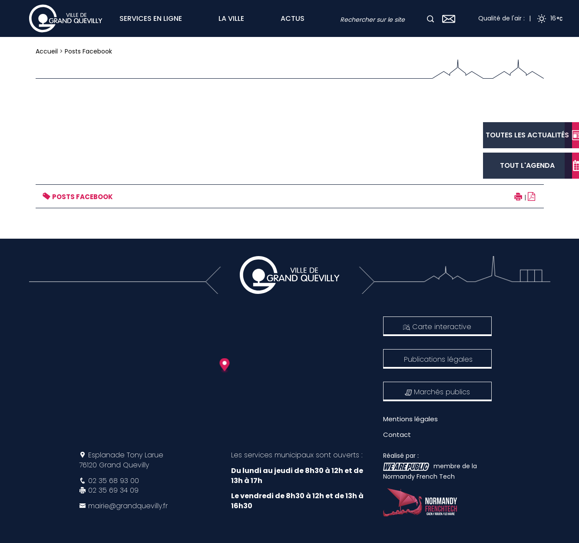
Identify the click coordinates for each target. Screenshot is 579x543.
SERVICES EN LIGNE (150, 18)
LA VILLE (231, 18)
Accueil (47, 51)
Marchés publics (437, 392)
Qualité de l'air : (501, 18)
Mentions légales (410, 418)
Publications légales (438, 359)
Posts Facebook (88, 51)
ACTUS (292, 18)
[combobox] (382, 19)
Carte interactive (437, 327)
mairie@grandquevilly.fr (128, 506)
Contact (397, 434)
